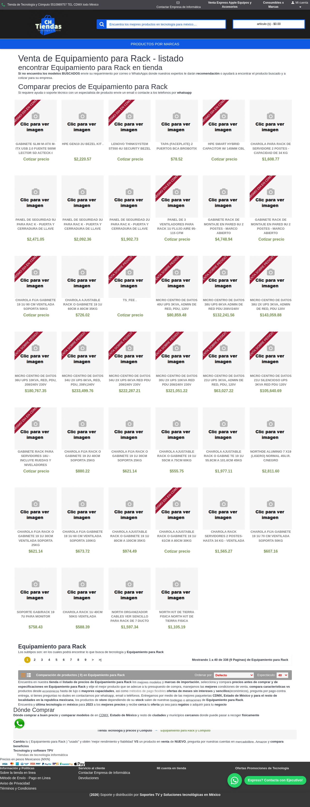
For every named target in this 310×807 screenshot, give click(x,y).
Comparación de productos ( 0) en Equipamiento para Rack (80, 675)
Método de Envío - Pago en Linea (25, 778)
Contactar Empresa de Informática (104, 773)
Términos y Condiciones (18, 788)
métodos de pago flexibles (147, 691)
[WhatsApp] (266, 780)
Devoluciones (88, 778)
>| (100, 660)
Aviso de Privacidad (15, 783)
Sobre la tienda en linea (18, 773)
